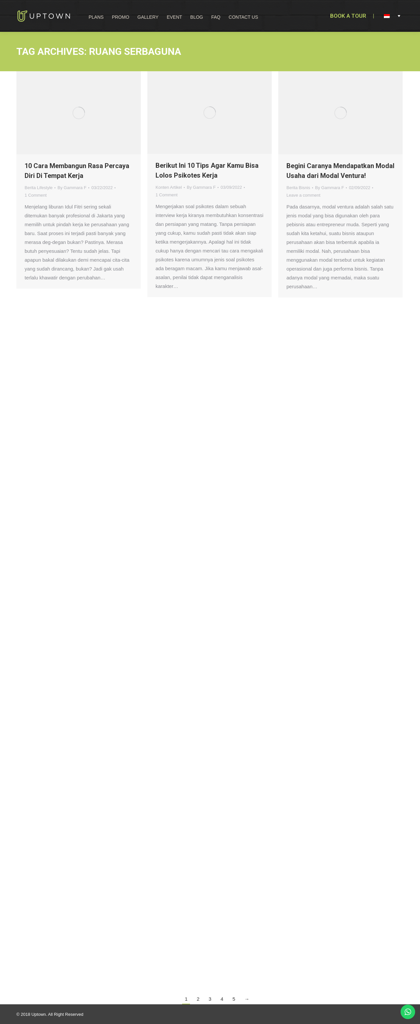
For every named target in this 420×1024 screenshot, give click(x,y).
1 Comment (36, 195)
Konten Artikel (169, 187)
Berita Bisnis (298, 187)
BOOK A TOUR (348, 15)
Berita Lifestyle (38, 187)
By (71, 187)
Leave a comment (303, 195)
